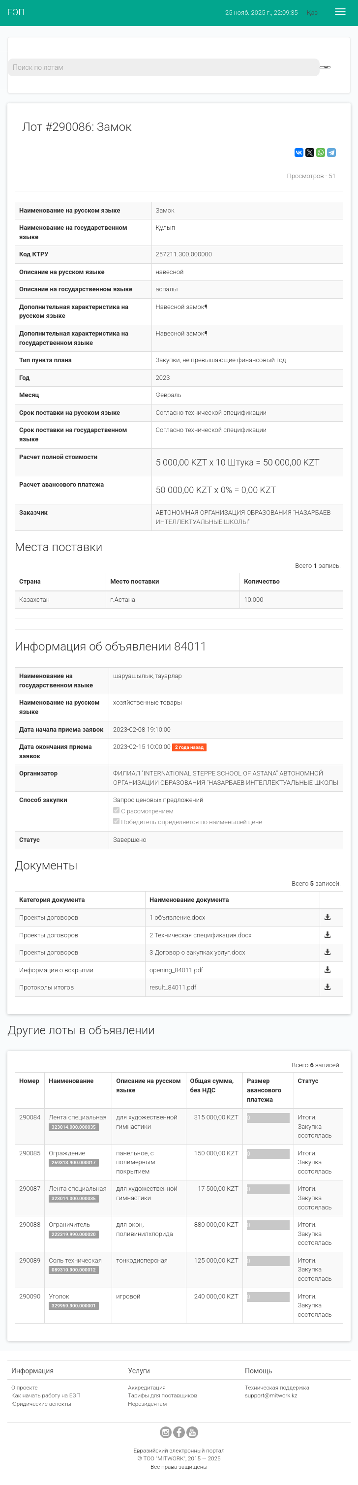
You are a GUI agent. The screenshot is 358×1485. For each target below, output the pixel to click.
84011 (190, 646)
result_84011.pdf (172, 987)
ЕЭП (16, 12)
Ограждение (67, 1153)
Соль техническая (75, 1260)
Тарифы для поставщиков (162, 1395)
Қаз (312, 12)
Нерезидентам (147, 1403)
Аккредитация (147, 1387)
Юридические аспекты (41, 1403)
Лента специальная (77, 1117)
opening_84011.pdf (176, 970)
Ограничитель (69, 1224)
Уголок (59, 1296)
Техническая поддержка (277, 1387)
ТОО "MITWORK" (164, 1458)
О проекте (24, 1387)
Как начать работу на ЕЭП (45, 1395)
